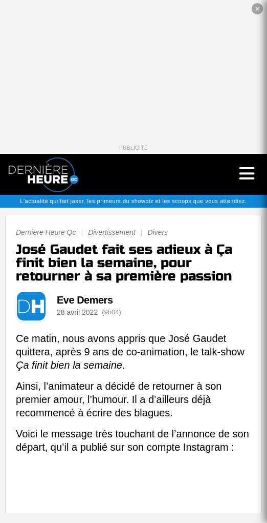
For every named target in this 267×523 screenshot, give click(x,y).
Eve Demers (85, 300)
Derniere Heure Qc (46, 232)
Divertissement (112, 232)
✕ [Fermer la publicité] (257, 9)
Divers (157, 232)
